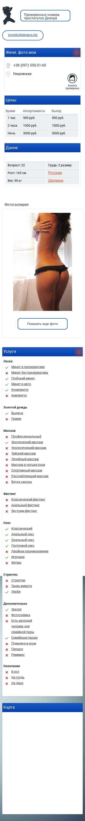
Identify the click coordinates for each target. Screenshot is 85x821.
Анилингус (19, 395)
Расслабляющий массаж (30, 476)
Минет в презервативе (28, 367)
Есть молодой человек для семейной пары (22, 626)
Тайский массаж (23, 453)
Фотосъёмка (20, 615)
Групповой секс (22, 545)
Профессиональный (26, 436)
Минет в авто (21, 384)
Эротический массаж (27, 442)
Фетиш (16, 562)
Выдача (17, 413)
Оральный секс (22, 540)
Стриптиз (18, 580)
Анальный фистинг (25, 505)
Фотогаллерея (17, 204)
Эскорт (16, 609)
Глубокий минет (23, 378)
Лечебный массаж (25, 459)
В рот (15, 672)
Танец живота (21, 586)
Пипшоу (17, 649)
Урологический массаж (28, 448)
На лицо (17, 683)
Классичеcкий (21, 528)
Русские (55, 173)
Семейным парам (24, 637)
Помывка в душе (23, 643)
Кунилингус (20, 389)
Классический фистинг (28, 499)
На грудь (17, 677)
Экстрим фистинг (24, 511)
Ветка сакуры (21, 482)
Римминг (18, 654)
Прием (16, 418)
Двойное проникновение (29, 551)
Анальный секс (22, 534)
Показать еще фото (42, 324)
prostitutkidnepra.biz (23, 35)
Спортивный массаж (26, 470)
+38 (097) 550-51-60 (29, 65)
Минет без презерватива (29, 372)
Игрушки (17, 557)
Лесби (15, 591)
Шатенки (55, 180)
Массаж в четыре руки (28, 465)
